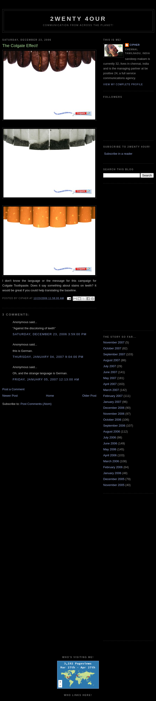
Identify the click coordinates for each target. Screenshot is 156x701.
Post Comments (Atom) (36, 404)
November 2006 (114, 413)
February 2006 (113, 467)
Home (50, 395)
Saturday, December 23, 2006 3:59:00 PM (49, 334)
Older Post (89, 395)
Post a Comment (13, 389)
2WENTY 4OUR (78, 18)
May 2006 (109, 449)
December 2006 (114, 407)
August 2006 (111, 431)
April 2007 (110, 384)
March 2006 (111, 461)
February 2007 (113, 396)
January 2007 (112, 402)
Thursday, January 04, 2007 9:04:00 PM (48, 356)
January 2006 (112, 473)
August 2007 (111, 360)
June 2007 (110, 372)
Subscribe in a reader (118, 153)
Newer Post (10, 395)
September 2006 (114, 425)
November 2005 (114, 485)
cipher (135, 45)
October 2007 (112, 348)
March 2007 (111, 390)
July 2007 (109, 366)
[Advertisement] (117, 256)
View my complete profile (123, 84)
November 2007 (114, 342)
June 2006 (110, 443)
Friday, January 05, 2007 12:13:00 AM (46, 379)
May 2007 (109, 378)
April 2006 (110, 455)
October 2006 (112, 419)
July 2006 (109, 437)
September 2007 (114, 354)
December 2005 (114, 479)
